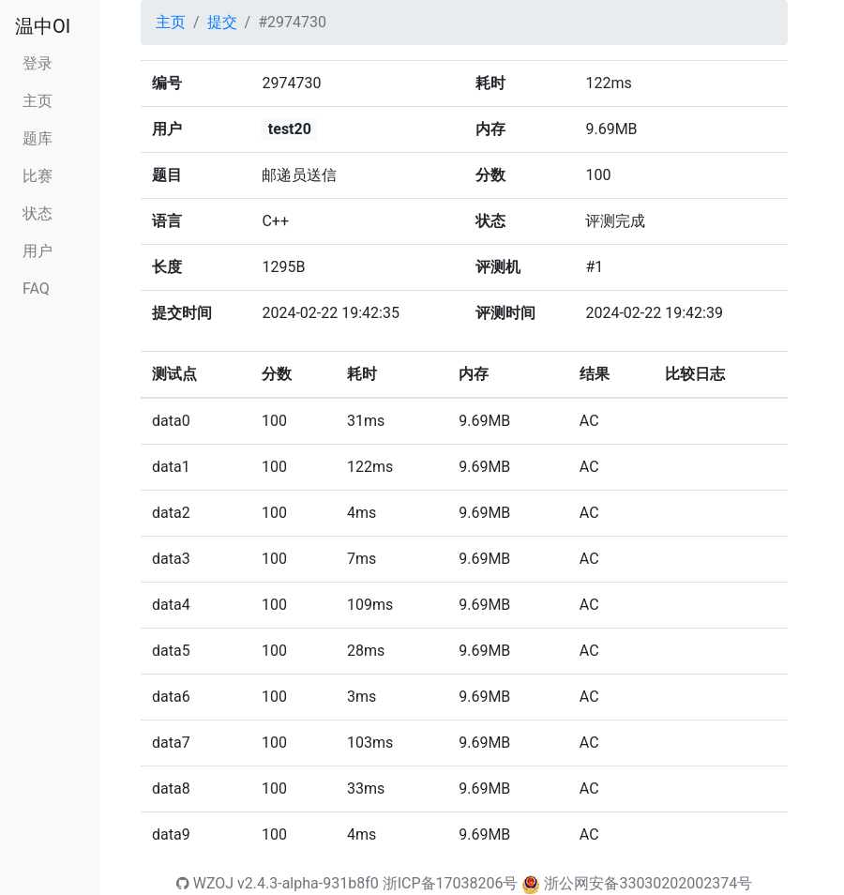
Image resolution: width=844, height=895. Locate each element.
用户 (38, 251)
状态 (38, 213)
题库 (38, 138)
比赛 (38, 176)
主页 (38, 101)
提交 (222, 22)
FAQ (36, 288)
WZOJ (205, 883)
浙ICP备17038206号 (451, 883)
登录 (38, 63)
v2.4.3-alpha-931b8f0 (308, 883)
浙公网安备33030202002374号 (648, 883)
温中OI (42, 26)
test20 (289, 129)
